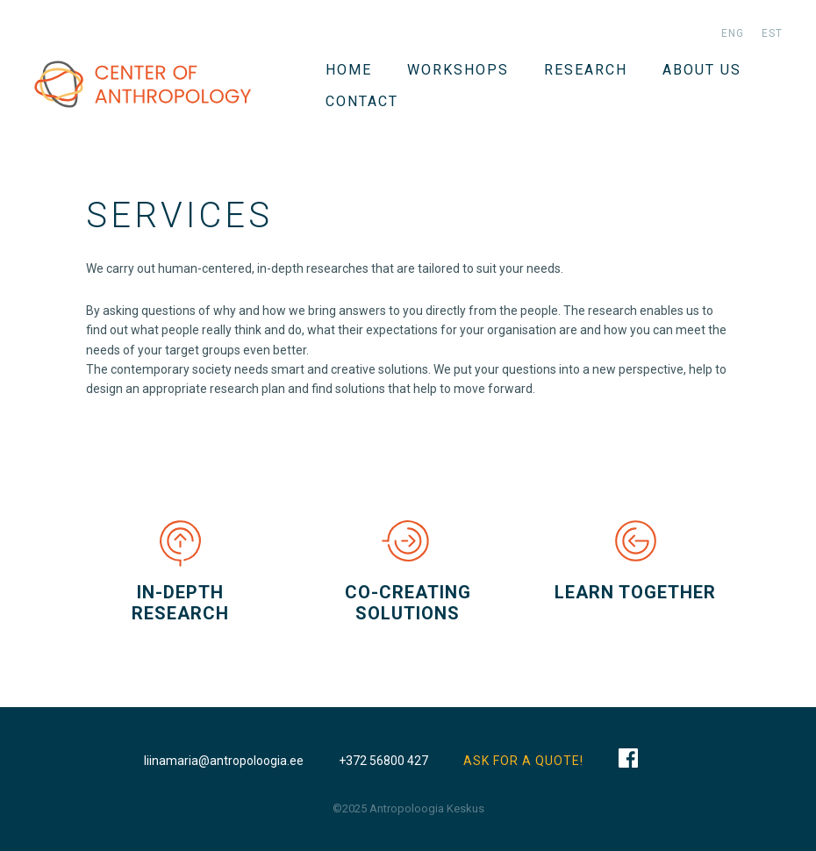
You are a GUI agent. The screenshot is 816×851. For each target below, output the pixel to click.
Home (349, 69)
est (772, 33)
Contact (362, 101)
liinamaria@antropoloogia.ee (224, 761)
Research (585, 69)
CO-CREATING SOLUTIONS (408, 603)
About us (701, 69)
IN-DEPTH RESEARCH (180, 603)
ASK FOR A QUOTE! (523, 761)
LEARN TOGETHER (635, 592)
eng (732, 33)
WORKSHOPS (458, 69)
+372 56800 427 (383, 761)
